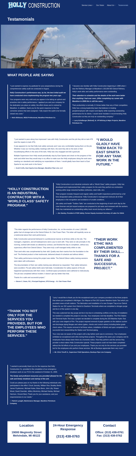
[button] (92, 5)
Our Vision (100, 5)
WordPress (26, 453)
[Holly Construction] (34, 5)
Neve (9, 453)
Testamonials (123, 5)
